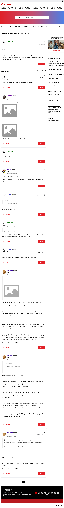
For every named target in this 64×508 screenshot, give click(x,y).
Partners (21, 492)
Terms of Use (5, 492)
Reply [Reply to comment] (41, 87)
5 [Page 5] (28, 482)
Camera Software (52, 120)
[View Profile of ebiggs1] (9, 169)
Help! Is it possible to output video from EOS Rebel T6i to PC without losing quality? (55, 107)
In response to (12, 79)
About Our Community (27, 8)
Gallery (15, 8)
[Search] (37, 17)
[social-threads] (52, 493)
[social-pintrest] (55, 493)
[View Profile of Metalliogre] (10, 42)
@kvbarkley (6, 277)
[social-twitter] (49, 493)
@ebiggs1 (6, 200)
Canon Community (6, 4)
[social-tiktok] (42, 493)
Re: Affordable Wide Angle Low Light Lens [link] (40, 26)
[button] (3, 64)
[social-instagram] (39, 493)
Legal (15, 492)
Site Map (17, 492)
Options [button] (60, 26)
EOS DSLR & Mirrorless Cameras (54, 85)
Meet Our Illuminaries (3, 8)
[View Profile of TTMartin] (9, 194)
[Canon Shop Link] (7, 489)
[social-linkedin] (58, 493)
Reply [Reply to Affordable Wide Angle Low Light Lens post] (41, 64)
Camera (21, 26)
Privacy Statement (10, 492)
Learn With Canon (21, 8)
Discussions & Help (10, 8)
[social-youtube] (36, 493)
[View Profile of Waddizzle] (10, 270)
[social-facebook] (45, 493)
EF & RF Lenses (27, 26)
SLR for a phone (51, 99)
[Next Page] (30, 482)
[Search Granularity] (20, 17)
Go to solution (24, 38)
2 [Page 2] (21, 482)
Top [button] (4, 505)
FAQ (59, 1)
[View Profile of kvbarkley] (10, 95)
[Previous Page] (17, 482)
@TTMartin (6, 362)
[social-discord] (47, 495)
